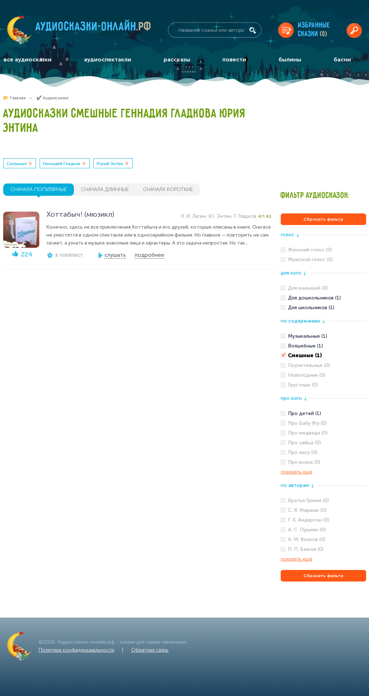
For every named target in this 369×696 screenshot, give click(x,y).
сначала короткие (168, 189)
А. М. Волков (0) (306, 539)
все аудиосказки (28, 59)
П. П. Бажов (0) (306, 549)
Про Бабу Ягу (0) (307, 423)
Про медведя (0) (308, 433)
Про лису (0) (302, 452)
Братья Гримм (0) (308, 500)
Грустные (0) (303, 385)
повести (234, 59)
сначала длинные (105, 189)
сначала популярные (38, 189)
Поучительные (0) (309, 365)
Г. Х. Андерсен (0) (308, 520)
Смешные (16, 163)
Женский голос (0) (310, 250)
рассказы (177, 59)
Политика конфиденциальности (76, 650)
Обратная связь (149, 650)
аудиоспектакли (107, 59)
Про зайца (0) (304, 443)
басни (342, 59)
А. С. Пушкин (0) (307, 530)
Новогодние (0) (306, 375)
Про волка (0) (304, 462)
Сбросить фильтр (323, 219)
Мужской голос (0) (310, 259)
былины (290, 59)
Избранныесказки (314, 29)
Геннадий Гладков (61, 163)
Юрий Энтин (110, 163)
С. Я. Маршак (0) (307, 510)
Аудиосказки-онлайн (94, 28)
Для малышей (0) (308, 288)
